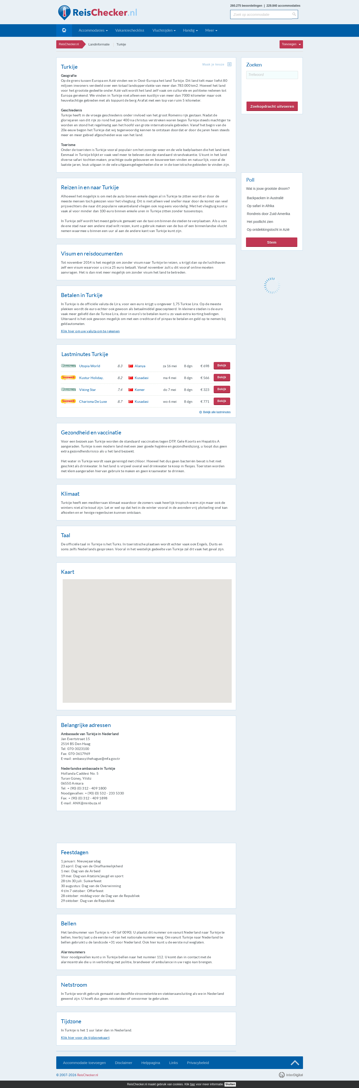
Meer (209, 30)
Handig (189, 30)
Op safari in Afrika (260, 206)
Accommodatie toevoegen (84, 1063)
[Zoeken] (295, 14)
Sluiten (230, 1084)
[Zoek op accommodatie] (261, 14)
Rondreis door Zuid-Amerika (268, 214)
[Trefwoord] (272, 75)
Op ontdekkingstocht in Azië (268, 230)
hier (192, 1084)
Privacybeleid (198, 1063)
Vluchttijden (162, 30)
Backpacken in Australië (265, 198)
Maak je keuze (213, 64)
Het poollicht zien (260, 222)
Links (173, 1063)
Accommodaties (92, 30)
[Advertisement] (271, 142)
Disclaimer (123, 1063)
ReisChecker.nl (69, 44)
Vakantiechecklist (129, 30)
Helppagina (150, 1063)
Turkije (121, 44)
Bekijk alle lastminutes (216, 412)
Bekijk (221, 365)
